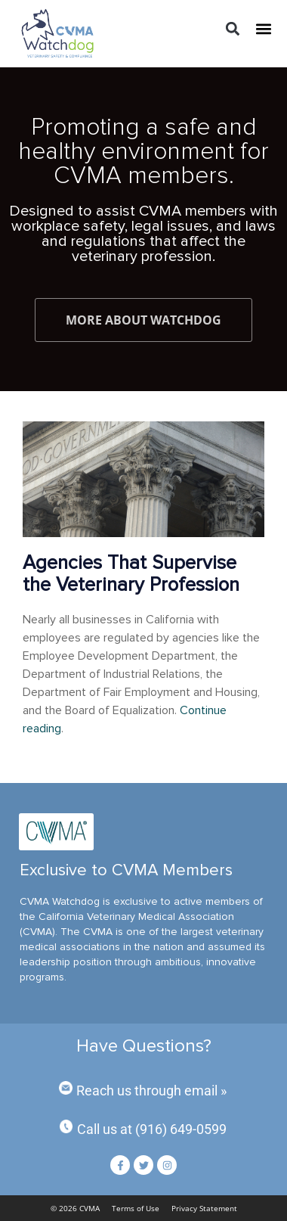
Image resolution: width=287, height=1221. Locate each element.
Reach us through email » (151, 1090)
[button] (232, 29)
